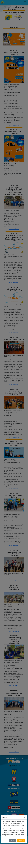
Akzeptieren (21, 841)
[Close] (25, 817)
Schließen (12, 841)
